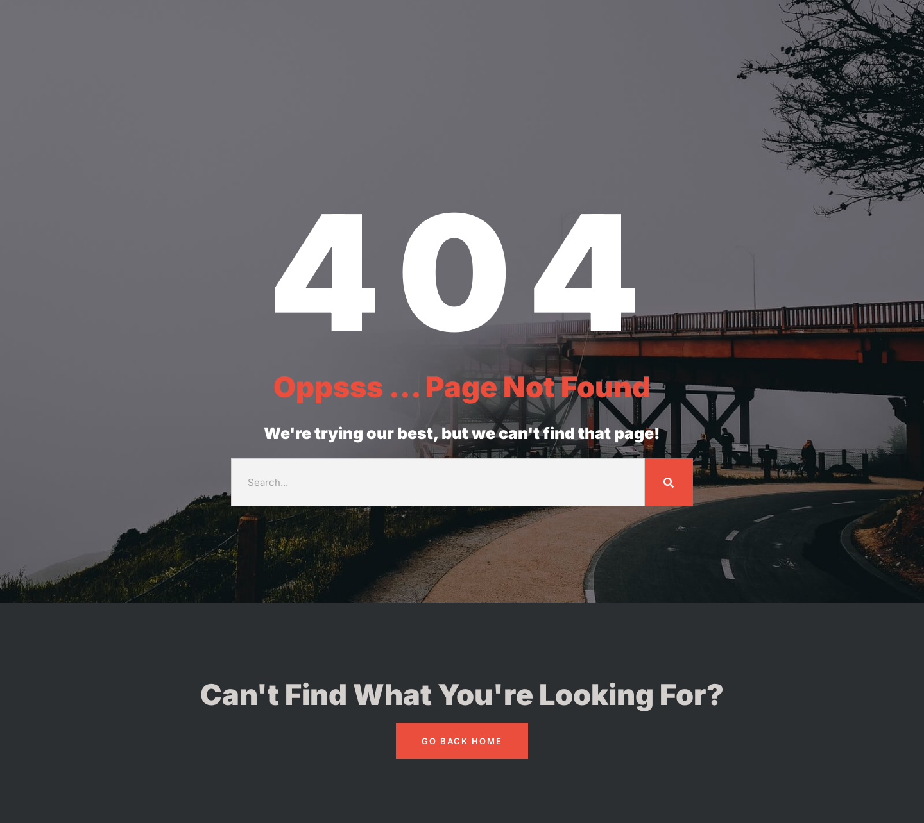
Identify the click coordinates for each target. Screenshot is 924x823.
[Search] (669, 482)
